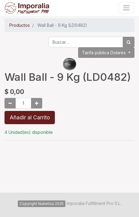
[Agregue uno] (36, 103)
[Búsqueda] (128, 42)
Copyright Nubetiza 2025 (42, 203)
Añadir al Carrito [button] (30, 117)
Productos (19, 25)
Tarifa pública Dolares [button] (104, 52)
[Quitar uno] (10, 103)
